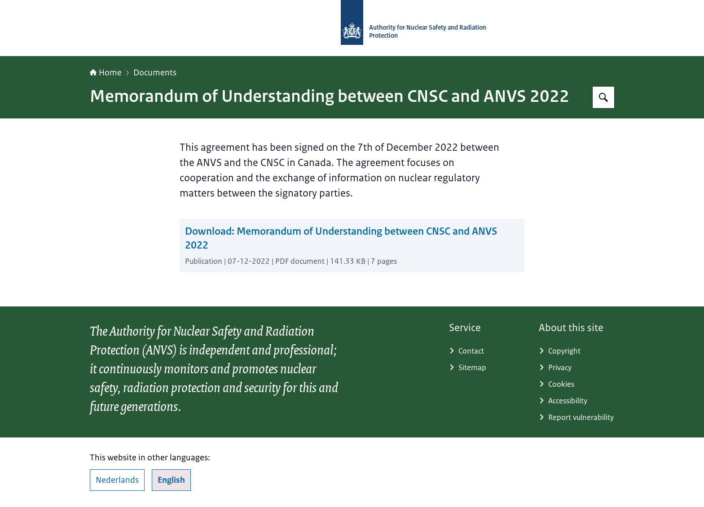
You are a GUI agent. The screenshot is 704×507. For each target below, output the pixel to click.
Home (106, 72)
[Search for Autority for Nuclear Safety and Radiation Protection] (603, 97)
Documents (154, 72)
